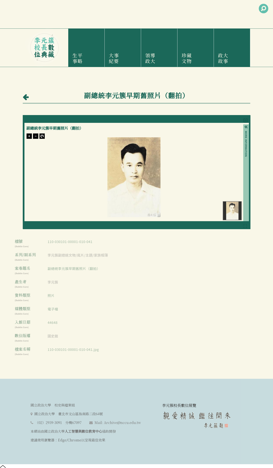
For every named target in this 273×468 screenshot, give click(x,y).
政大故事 (223, 58)
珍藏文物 (187, 58)
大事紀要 (114, 58)
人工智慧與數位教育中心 (83, 431)
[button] (246, 127)
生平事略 (77, 58)
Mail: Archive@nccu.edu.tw (118, 422)
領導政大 (150, 58)
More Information (246, 132)
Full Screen (245, 227)
